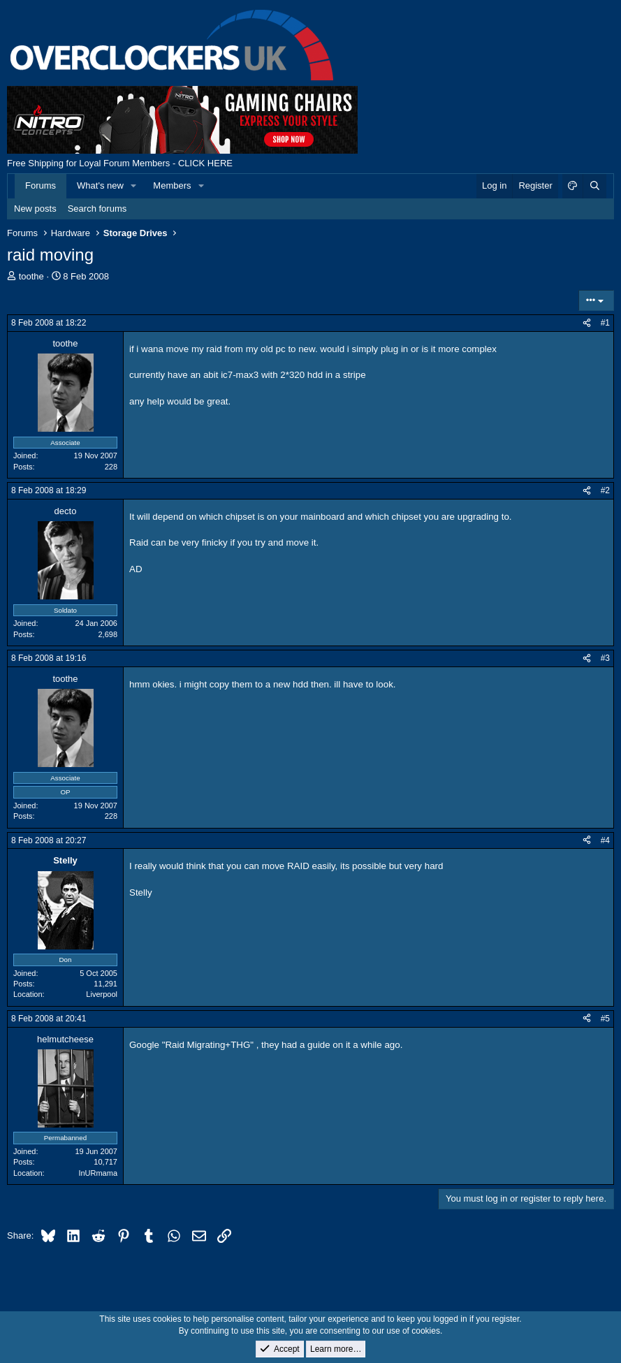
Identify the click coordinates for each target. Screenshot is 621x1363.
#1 (605, 323)
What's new (100, 185)
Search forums (97, 208)
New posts (35, 208)
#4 (605, 840)
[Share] (587, 323)
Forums (40, 185)
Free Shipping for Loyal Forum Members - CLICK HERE (120, 163)
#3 (605, 658)
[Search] (594, 186)
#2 (605, 490)
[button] (134, 186)
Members (172, 185)
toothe (31, 276)
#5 (605, 1018)
